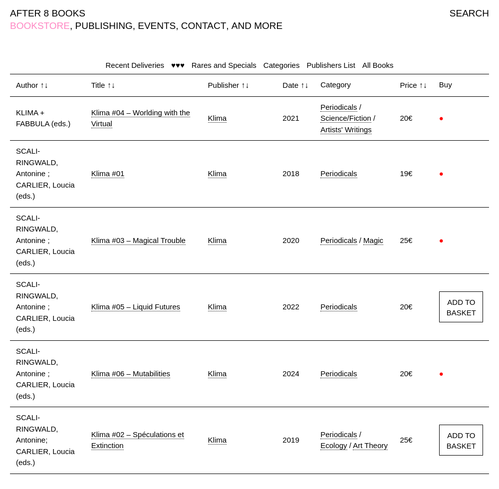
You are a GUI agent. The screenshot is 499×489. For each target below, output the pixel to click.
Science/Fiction (345, 118)
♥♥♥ (178, 65)
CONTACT (203, 25)
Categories (281, 65)
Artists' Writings (346, 129)
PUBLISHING (104, 25)
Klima (217, 118)
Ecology (333, 445)
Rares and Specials (224, 65)
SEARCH (469, 13)
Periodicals (338, 107)
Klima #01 (108, 173)
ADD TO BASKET (461, 307)
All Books (378, 65)
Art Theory (370, 445)
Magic (373, 240)
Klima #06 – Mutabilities (130, 373)
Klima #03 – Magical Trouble (138, 240)
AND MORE (257, 25)
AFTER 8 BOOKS (47, 13)
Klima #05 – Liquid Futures (135, 306)
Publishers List (330, 65)
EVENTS (157, 25)
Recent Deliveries (135, 65)
